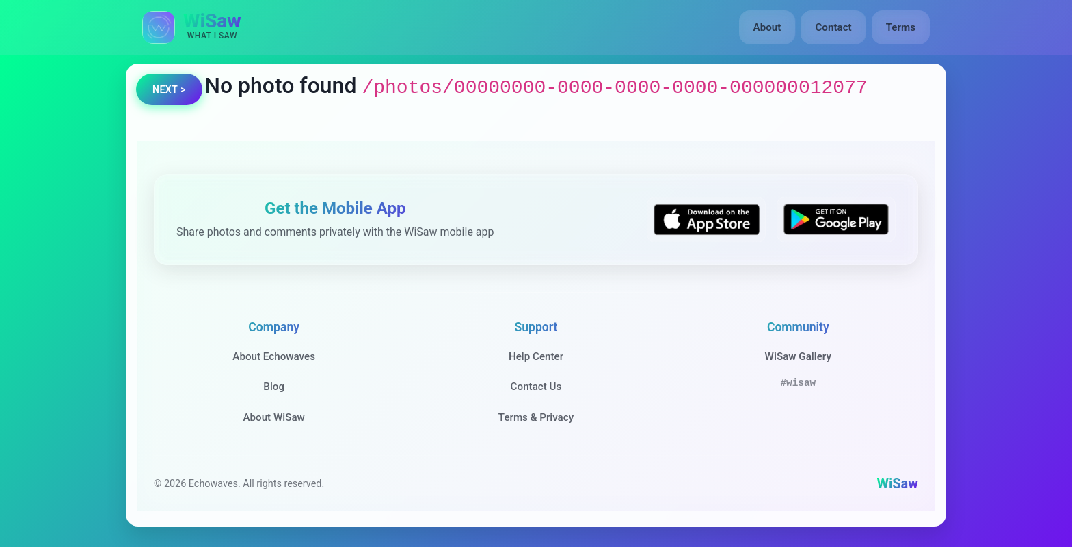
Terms (900, 27)
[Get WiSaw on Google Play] (836, 219)
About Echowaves (273, 356)
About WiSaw (273, 417)
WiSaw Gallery (798, 356)
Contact (833, 27)
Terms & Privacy (536, 417)
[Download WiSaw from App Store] (706, 219)
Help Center (536, 356)
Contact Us (536, 386)
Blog (273, 386)
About (767, 27)
